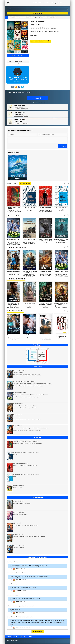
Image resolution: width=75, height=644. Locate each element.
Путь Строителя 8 (45, 271)
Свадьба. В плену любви (29, 335)
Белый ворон (45, 335)
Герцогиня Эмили (30, 303)
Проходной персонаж (13, 271)
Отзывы (9, 636)
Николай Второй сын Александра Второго (14, 303)
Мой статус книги (17, 55)
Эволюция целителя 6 (13, 335)
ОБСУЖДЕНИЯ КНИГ (56, 3)
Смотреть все (25, 183)
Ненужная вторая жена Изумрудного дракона (45, 303)
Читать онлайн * (37, 98)
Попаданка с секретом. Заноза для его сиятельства (61, 303)
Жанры (47, 3)
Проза (16, 61)
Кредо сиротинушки (29, 239)
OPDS (30, 636)
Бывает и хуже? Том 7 (13, 239)
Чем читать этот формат (21, 108)
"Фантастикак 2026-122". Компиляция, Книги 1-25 (14, 208)
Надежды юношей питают (45, 208)
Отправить (63, 146)
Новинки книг (38, 3)
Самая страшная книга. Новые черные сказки (45, 240)
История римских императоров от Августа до (30, 208)
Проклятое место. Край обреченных (61, 240)
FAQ (25, 636)
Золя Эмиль (46, 17)
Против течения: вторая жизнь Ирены (30, 272)
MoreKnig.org (17, 3)
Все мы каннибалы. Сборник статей (61, 335)
